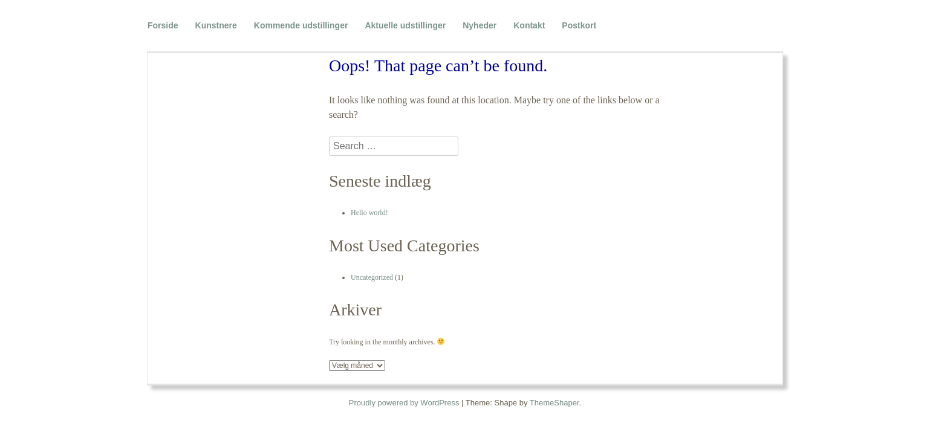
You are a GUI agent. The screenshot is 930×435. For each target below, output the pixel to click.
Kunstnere (216, 25)
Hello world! (369, 212)
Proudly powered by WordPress (404, 402)
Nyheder (479, 25)
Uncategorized (372, 277)
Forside (163, 25)
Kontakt (529, 25)
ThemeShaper (554, 402)
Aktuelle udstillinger (405, 25)
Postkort (579, 25)
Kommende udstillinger (301, 25)
